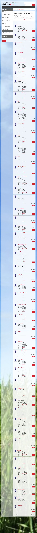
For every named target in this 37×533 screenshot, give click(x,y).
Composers (21, 6)
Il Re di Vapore (20, 52)
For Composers (4, 3)
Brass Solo (4, 24)
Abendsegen (20, 195)
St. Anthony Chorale (21, 284)
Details (33, 39)
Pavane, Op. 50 (20, 359)
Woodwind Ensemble (6, 26)
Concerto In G (20, 457)
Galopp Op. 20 (20, 274)
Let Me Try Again (21, 251)
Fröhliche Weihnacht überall (21, 497)
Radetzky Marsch (21, 208)
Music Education (11, 6)
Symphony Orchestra (6, 30)
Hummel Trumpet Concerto (22, 292)
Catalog (12, 2)
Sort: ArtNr (16, 514)
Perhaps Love (20, 341)
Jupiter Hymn (20, 42)
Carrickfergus (20, 378)
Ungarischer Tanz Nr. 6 (22, 92)
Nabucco (19, 135)
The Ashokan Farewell (21, 265)
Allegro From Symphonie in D (22, 305)
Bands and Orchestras (29, 6)
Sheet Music (4, 6)
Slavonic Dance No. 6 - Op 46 (22, 63)
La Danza (19, 399)
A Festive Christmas (21, 489)
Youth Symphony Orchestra (7, 32)
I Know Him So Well (21, 80)
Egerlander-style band (6, 20)
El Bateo (19, 331)
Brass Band (4, 11)
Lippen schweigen (21, 123)
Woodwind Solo (5, 27)
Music (17, 6)
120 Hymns (4, 33)
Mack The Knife (20, 186)
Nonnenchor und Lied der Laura (22, 177)
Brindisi (19, 25)
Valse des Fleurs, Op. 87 (22, 350)
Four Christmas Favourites (22, 225)
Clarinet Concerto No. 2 (22, 232)
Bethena (19, 428)
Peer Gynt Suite (20, 314)
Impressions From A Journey (21, 72)
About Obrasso (16, 2)
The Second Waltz (21, 388)
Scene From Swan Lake (22, 216)
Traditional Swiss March (22, 166)
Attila (18, 101)
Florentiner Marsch (21, 33)
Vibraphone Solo (5, 29)
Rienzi (19, 156)
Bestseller (9, 2)
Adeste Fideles (20, 505)
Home (2, 2)
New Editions (6, 2)
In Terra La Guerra (21, 476)
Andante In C (20, 144)
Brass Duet (4, 23)
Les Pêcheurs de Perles (22, 418)
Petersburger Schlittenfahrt (22, 467)
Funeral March (20, 323)
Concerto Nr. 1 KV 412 (22, 111)
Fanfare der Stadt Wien (22, 244)
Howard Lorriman (24, 30)
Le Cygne (19, 438)
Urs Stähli (23, 68)
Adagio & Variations (21, 367)
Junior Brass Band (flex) (6, 14)
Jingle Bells (19, 450)
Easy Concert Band (5, 17)
